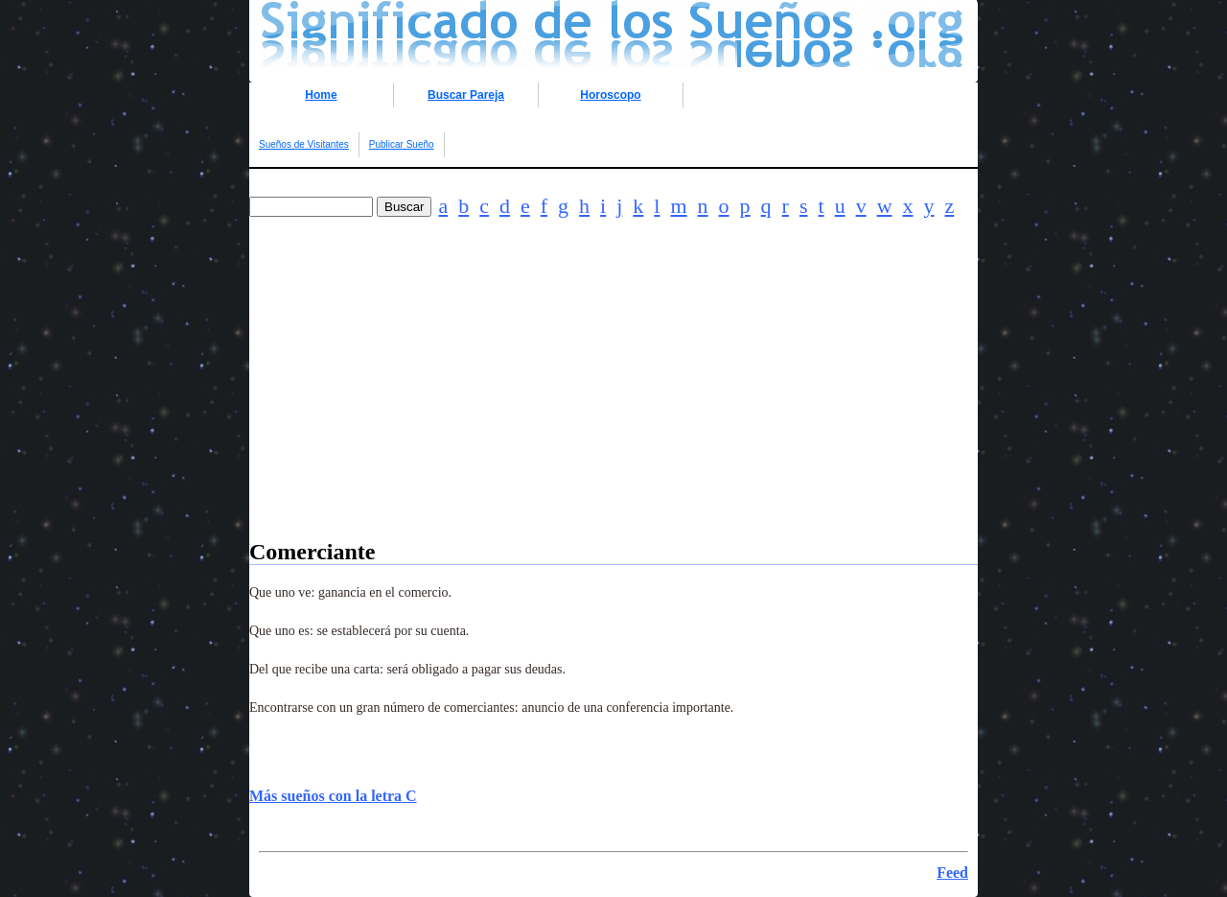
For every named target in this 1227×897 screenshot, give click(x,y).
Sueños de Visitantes (304, 144)
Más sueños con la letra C (333, 796)
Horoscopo (610, 95)
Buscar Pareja (466, 95)
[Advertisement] (613, 405)
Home (320, 95)
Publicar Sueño (401, 144)
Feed (952, 872)
